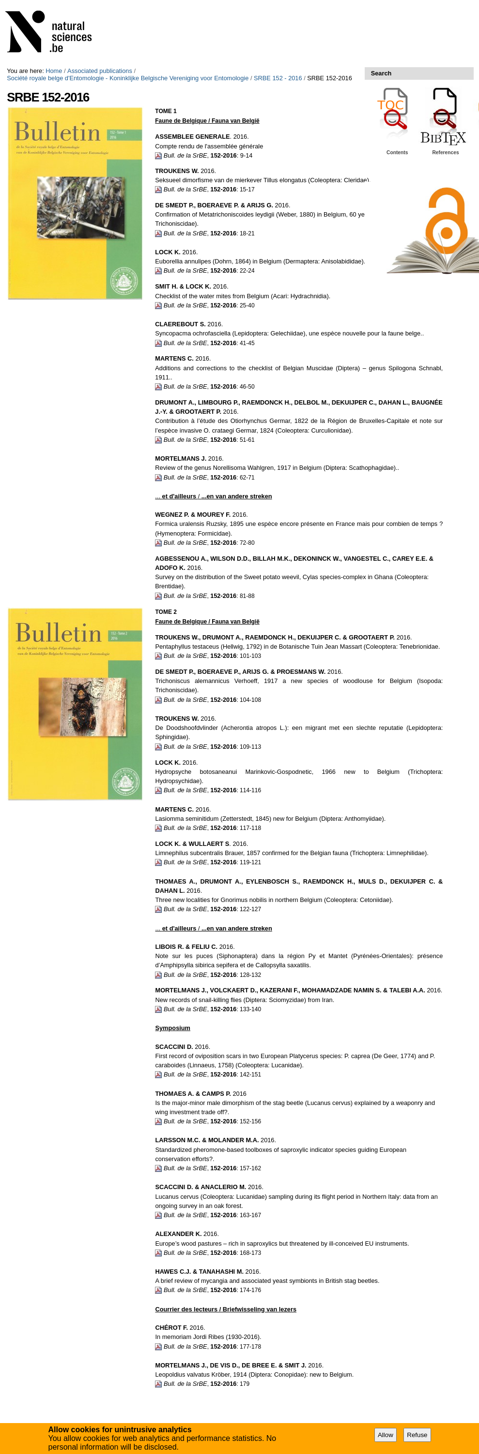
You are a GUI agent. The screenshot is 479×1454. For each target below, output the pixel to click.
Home (54, 70)
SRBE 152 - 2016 (278, 78)
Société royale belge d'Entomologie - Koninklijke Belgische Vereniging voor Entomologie (127, 78)
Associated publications (99, 70)
